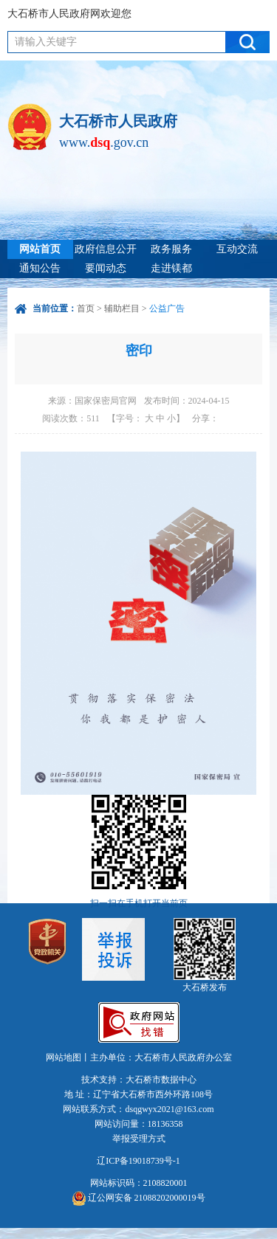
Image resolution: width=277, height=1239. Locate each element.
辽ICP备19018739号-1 (138, 1161)
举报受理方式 (138, 1138)
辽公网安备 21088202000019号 (138, 1198)
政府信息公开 (106, 249)
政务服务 (171, 249)
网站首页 (40, 249)
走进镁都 (171, 268)
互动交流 (237, 249)
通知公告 (40, 268)
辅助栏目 (122, 308)
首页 (86, 308)
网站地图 (63, 1057)
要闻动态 (105, 268)
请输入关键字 (46, 41)
